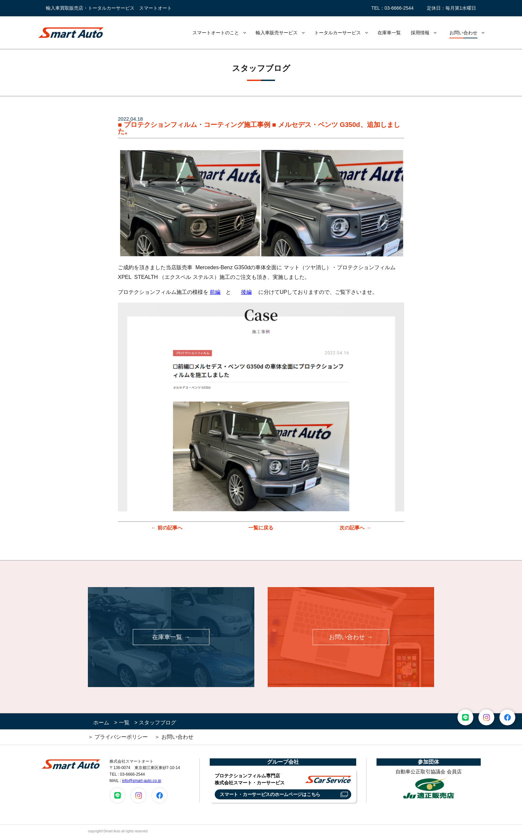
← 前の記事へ (166, 527)
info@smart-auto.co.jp (141, 780)
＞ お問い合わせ (173, 737)
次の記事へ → (355, 527)
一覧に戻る (260, 527)
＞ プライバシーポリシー (118, 737)
